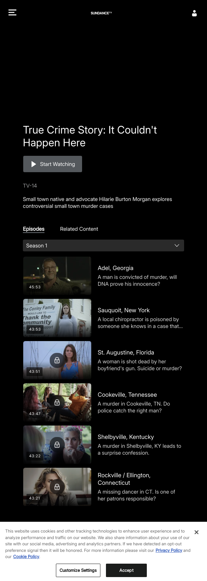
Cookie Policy (26, 562)
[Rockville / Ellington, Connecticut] (103, 487)
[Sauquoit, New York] (103, 318)
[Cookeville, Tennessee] (103, 402)
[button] (12, 13)
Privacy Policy (169, 555)
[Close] (196, 537)
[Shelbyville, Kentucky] (103, 445)
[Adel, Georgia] (103, 276)
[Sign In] (194, 13)
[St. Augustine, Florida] (103, 360)
